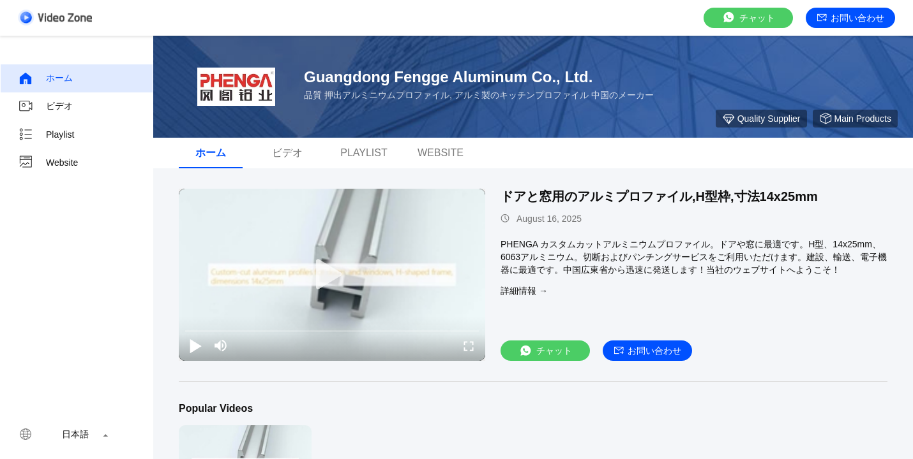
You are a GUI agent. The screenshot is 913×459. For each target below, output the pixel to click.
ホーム (45, 78)
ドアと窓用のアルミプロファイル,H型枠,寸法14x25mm (659, 196)
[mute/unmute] (221, 345)
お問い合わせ (850, 18)
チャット (748, 17)
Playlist (46, 134)
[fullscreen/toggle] (468, 345)
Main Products (855, 118)
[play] (332, 275)
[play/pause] (195, 345)
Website (48, 162)
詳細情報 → (524, 291)
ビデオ (45, 106)
